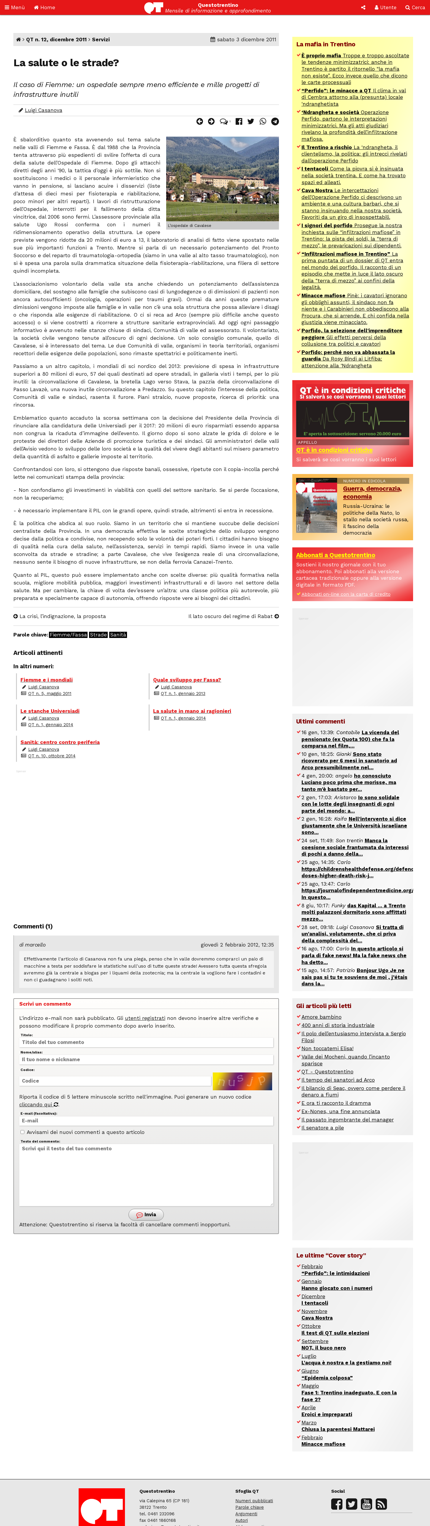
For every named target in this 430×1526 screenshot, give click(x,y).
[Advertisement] (146, 840)
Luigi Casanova (43, 110)
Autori (241, 1520)
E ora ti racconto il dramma (336, 1103)
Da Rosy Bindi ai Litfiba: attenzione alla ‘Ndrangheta (348, 359)
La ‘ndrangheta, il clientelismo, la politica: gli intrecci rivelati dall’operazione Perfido (354, 154)
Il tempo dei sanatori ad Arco (338, 1080)
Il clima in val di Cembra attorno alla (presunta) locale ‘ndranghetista (354, 97)
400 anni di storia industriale (338, 1025)
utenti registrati (145, 1018)
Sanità (118, 635)
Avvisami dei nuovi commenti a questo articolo (82, 1132)
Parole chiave (249, 1507)
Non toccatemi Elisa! (327, 1048)
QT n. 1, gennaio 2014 (50, 724)
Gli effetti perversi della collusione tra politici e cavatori (352, 337)
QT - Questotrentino (327, 1072)
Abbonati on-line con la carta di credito (346, 594)
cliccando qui (38, 1105)
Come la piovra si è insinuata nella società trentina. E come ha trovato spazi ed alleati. (354, 175)
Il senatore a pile (323, 1128)
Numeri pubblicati (254, 1500)
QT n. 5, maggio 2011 (50, 693)
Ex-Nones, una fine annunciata (341, 1111)
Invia (146, 1214)
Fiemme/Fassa (68, 635)
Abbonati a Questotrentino (335, 555)
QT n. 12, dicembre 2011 (56, 39)
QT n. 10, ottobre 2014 (52, 756)
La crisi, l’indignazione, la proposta (59, 616)
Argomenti (246, 1513)
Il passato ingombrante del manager (348, 1120)
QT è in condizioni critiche (334, 450)
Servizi (101, 39)
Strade (98, 635)
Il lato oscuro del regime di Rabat (233, 616)
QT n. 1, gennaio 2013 (183, 693)
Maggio (349, 1392)
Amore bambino (322, 1017)
